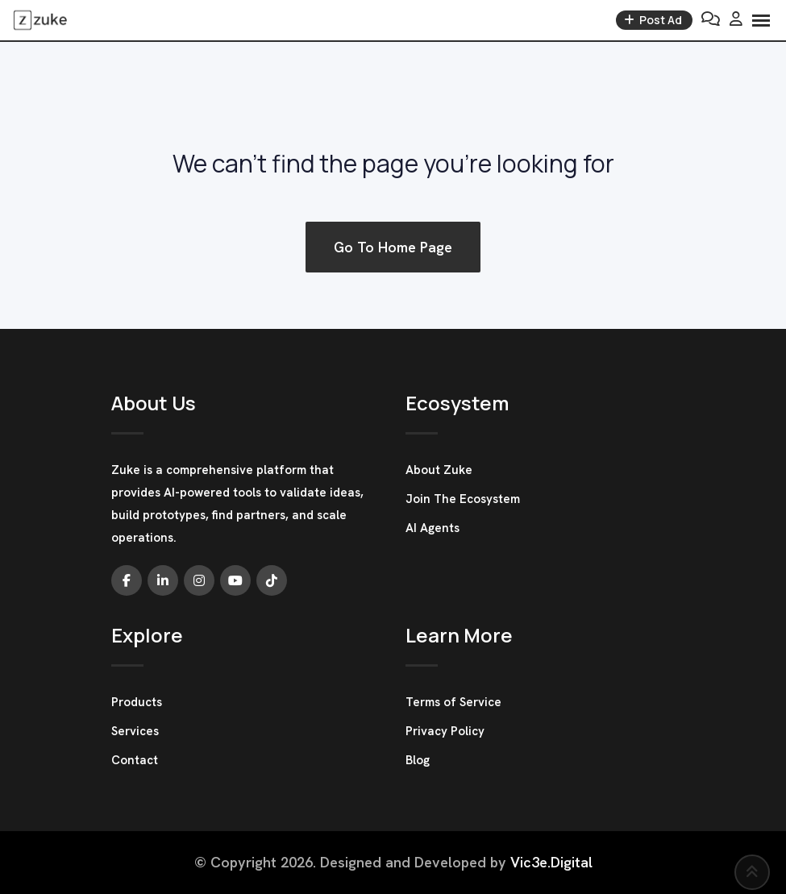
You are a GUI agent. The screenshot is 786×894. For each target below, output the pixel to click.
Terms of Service (453, 702)
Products (136, 702)
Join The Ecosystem (462, 499)
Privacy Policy (444, 731)
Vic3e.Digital (551, 862)
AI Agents (432, 528)
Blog (417, 760)
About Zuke (438, 470)
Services (135, 731)
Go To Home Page (393, 247)
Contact (134, 760)
